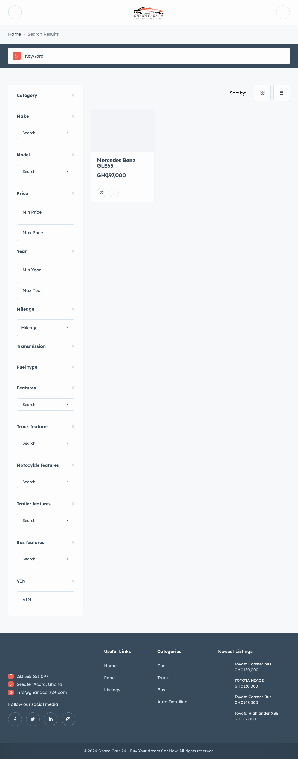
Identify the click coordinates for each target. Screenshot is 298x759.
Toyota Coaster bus (253, 664)
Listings (112, 689)
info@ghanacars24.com (41, 692)
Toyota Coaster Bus (253, 697)
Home (14, 34)
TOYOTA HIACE (249, 680)
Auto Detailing (172, 701)
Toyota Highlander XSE (257, 713)
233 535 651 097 (32, 676)
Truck (163, 677)
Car (161, 665)
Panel (110, 677)
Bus (161, 689)
